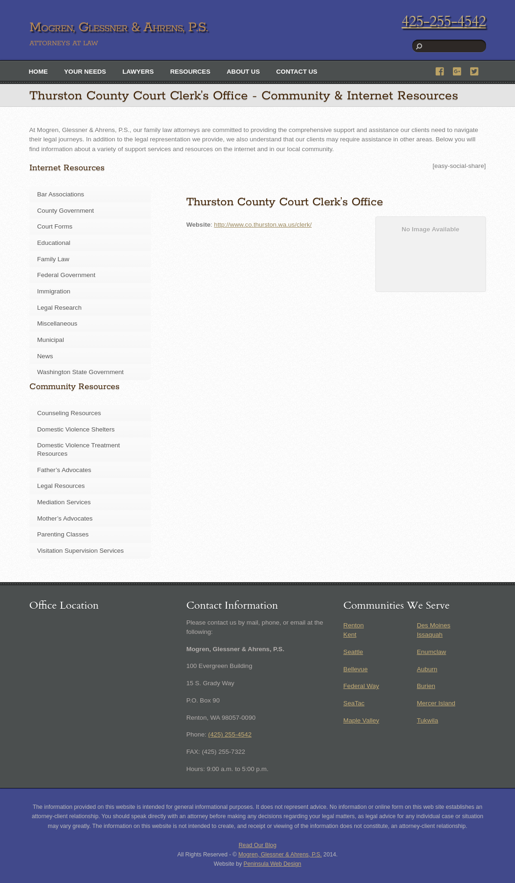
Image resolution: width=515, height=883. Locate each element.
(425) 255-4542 (230, 734)
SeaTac (353, 703)
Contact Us (296, 71)
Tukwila (427, 720)
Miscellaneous (57, 323)
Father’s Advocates (64, 469)
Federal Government (66, 274)
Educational (54, 242)
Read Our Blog (257, 845)
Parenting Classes (63, 534)
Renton (353, 625)
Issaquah (430, 634)
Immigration (54, 291)
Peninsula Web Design (273, 864)
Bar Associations (61, 194)
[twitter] (474, 70)
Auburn (427, 669)
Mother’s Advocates (65, 518)
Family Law (53, 259)
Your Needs (85, 71)
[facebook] (440, 70)
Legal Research (59, 307)
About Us (243, 71)
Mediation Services (64, 502)
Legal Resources (61, 485)
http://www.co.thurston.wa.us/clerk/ (262, 224)
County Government (65, 210)
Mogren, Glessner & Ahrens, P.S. (280, 854)
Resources (190, 71)
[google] (457, 70)
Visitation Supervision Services (80, 550)
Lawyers (138, 71)
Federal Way (361, 685)
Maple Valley (361, 720)
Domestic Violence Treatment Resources (78, 449)
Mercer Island (436, 703)
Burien (426, 685)
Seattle (353, 651)
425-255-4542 (444, 21)
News (45, 356)
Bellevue (355, 669)
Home (38, 71)
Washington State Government (80, 371)
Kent (349, 634)
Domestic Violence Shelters (76, 429)
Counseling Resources (69, 413)
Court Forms (55, 226)
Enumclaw (431, 651)
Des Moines (434, 625)
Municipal (50, 339)
